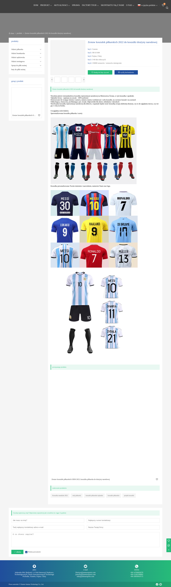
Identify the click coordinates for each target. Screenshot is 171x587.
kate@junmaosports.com (85, 576)
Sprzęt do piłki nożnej (19, 65)
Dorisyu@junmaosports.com (85, 573)
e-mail (85, 570)
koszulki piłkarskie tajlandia (94, 495)
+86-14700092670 (137, 573)
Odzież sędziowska (18, 57)
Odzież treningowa (18, 61)
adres (34, 570)
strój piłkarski (77, 495)
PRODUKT (45, 5)
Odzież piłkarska (17, 49)
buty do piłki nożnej (18, 69)
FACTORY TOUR (89, 5)
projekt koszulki (129, 495)
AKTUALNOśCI (61, 5)
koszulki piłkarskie (113, 495)
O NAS (129, 5)
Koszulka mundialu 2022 (60, 495)
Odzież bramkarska (18, 53)
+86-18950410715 (136, 576)
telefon (136, 570)
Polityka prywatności (34, 552)
